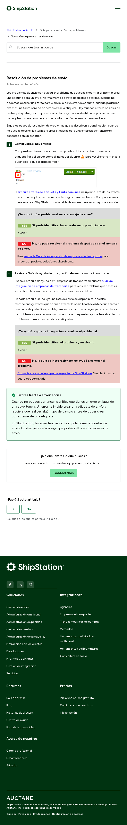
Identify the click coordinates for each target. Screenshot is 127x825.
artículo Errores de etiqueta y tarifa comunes (49, 192)
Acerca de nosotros (21, 738)
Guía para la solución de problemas (63, 30)
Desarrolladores (16, 758)
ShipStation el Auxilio (20, 30)
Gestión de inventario (20, 629)
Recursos (13, 686)
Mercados (66, 629)
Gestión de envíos (17, 607)
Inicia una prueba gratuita (77, 698)
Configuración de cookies (67, 814)
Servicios (12, 673)
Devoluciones (15, 651)
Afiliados (12, 765)
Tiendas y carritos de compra (79, 621)
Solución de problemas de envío (32, 36)
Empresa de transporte (75, 614)
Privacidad (24, 814)
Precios (66, 686)
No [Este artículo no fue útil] (28, 509)
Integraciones (71, 595)
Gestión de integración (21, 666)
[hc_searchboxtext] (55, 47)
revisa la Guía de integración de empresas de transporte (63, 256)
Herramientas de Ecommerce (79, 648)
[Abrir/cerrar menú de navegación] (117, 8)
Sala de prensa (16, 698)
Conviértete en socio (73, 656)
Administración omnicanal (23, 614)
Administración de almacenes (25, 636)
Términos (10, 814)
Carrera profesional (19, 750)
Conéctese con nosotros (76, 705)
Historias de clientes (19, 712)
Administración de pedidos (24, 622)
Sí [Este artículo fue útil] (13, 509)
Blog (9, 705)
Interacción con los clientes (24, 644)
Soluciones (15, 595)
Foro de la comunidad (20, 727)
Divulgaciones (41, 814)
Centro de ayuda (17, 720)
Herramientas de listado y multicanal (77, 639)
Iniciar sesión (68, 712)
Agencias (66, 607)
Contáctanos (63, 473)
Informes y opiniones (20, 658)
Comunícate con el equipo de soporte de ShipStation (54, 373)
